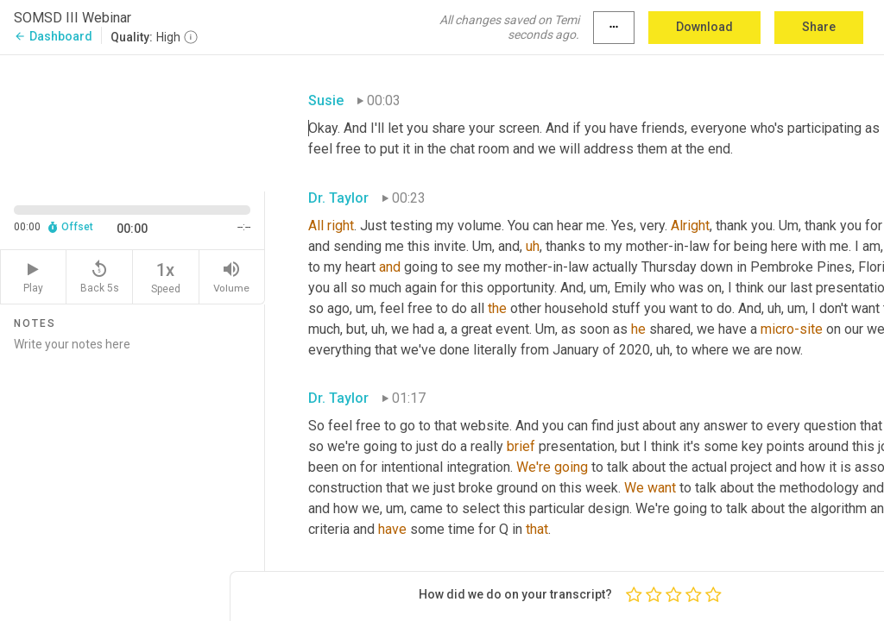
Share (819, 27)
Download (704, 27)
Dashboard (53, 36)
